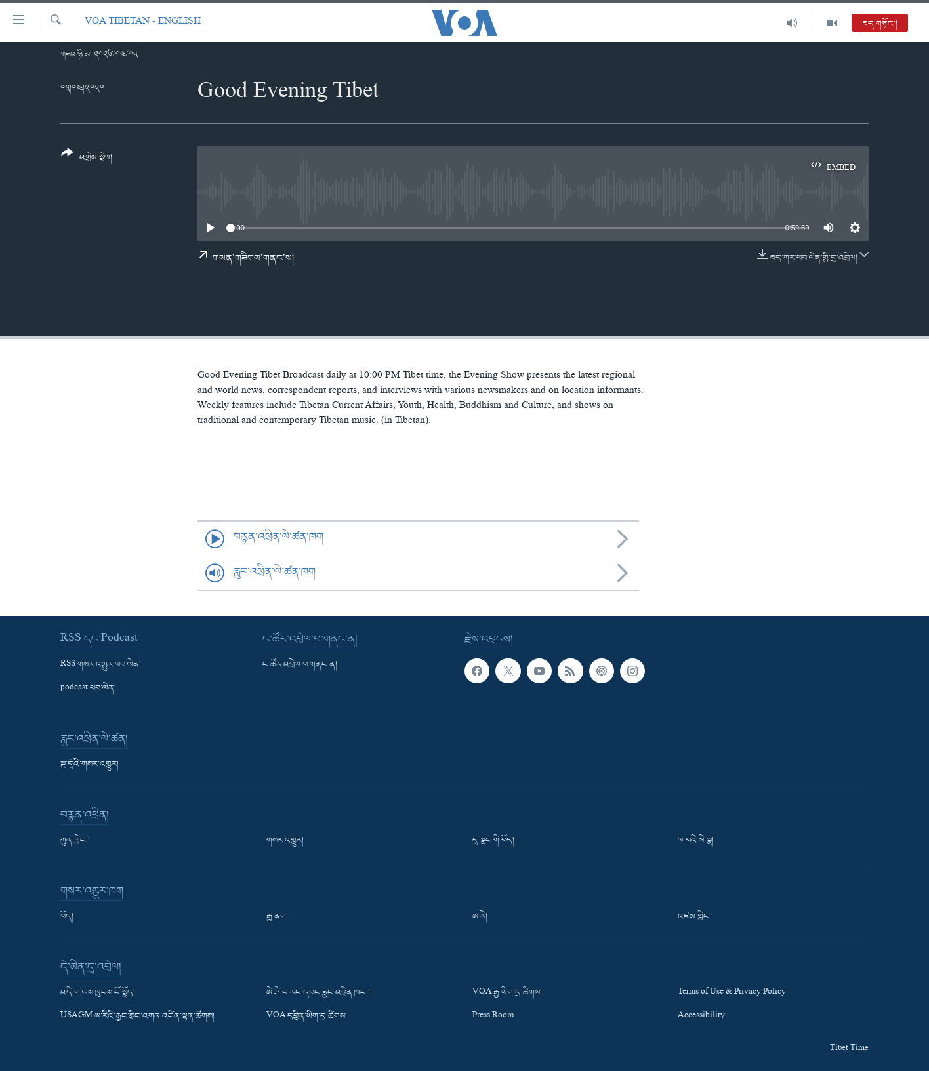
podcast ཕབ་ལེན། (88, 688)
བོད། (66, 916)
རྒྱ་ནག (276, 916)
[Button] (86, 159)
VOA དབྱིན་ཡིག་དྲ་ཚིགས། (306, 1016)
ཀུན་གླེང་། (75, 840)
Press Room (493, 1016)
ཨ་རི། (479, 916)
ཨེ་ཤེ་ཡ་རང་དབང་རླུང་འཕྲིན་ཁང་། (318, 993)
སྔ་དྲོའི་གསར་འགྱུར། (89, 764)
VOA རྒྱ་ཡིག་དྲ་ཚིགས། (507, 993)
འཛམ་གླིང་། (695, 916)
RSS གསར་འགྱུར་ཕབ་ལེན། (100, 665)
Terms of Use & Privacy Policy (732, 993)
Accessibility (701, 1016)
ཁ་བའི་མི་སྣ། (696, 840)
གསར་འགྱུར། (285, 840)
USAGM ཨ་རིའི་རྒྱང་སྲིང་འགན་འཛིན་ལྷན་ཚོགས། (137, 1016)
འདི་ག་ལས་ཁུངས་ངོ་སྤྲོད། (97, 993)
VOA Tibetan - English (143, 22)
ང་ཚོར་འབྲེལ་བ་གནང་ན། (299, 665)
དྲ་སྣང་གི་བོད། (493, 840)
